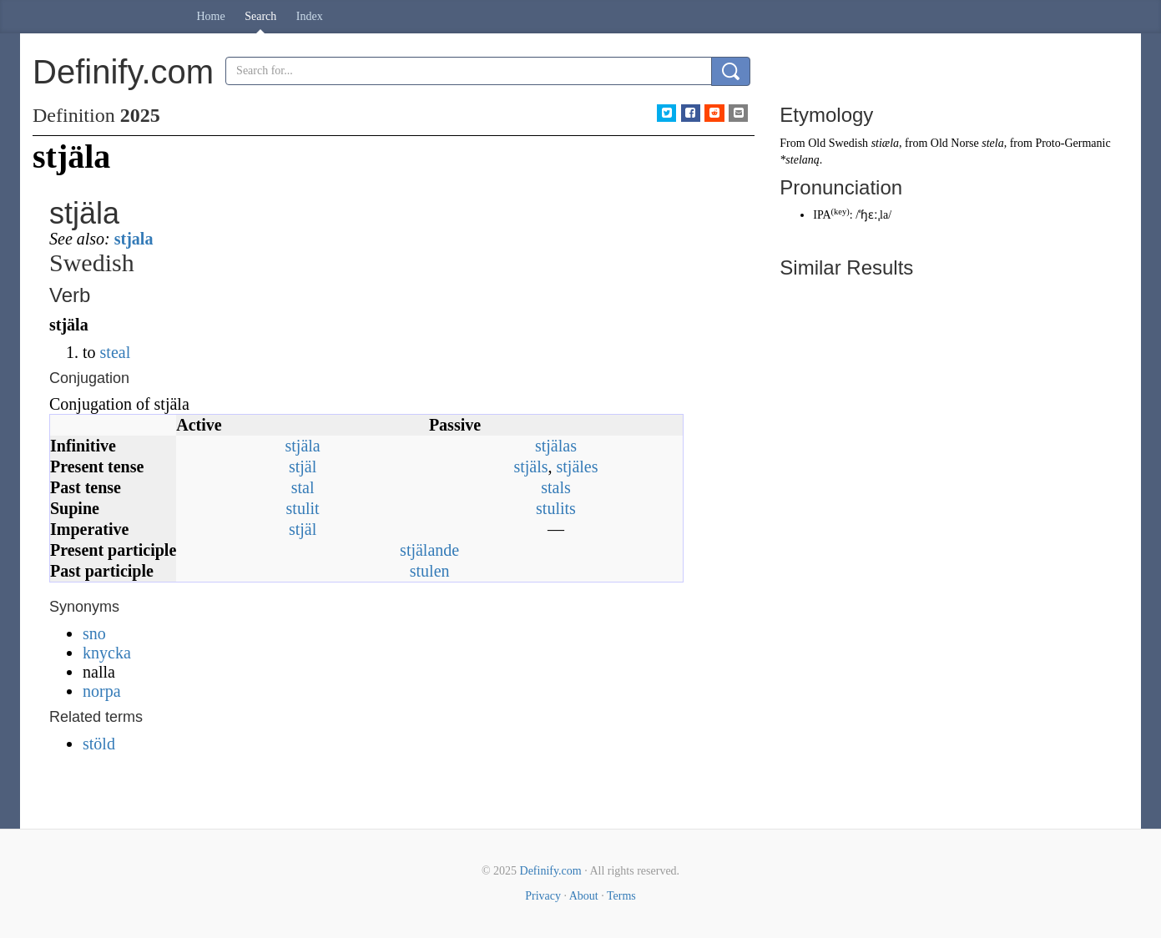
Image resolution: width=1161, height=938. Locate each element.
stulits (556, 508)
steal (115, 352)
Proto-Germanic (1072, 143)
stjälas (556, 445)
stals (556, 487)
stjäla (302, 445)
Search (260, 16)
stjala (134, 238)
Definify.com (551, 871)
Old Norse (955, 143)
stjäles (577, 466)
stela (992, 143)
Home (211, 16)
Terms (621, 896)
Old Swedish (838, 143)
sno (94, 633)
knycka (107, 652)
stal (303, 487)
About (583, 896)
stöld (99, 743)
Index (309, 16)
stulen (430, 571)
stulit (303, 508)
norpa (102, 691)
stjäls (530, 466)
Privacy (543, 896)
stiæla (885, 143)
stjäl (302, 466)
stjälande (429, 550)
